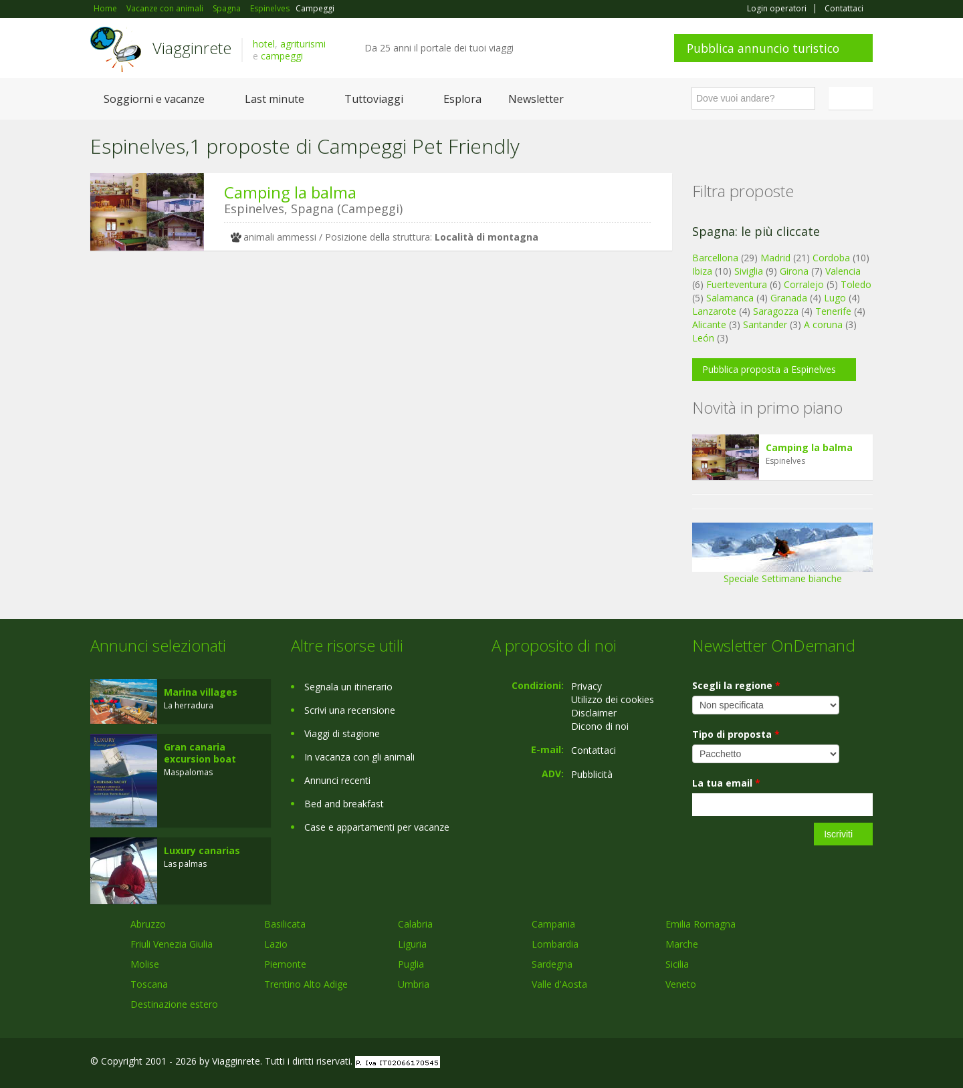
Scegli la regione (736, 685)
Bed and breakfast (344, 803)
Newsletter (536, 99)
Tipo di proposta (736, 734)
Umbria (413, 984)
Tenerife (833, 311)
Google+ (801, 1063)
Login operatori (777, 8)
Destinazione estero (174, 1004)
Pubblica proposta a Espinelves (769, 369)
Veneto (680, 984)
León (703, 337)
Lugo (835, 297)
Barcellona (715, 257)
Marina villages (200, 692)
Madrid (775, 257)
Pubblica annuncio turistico (763, 48)
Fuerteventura (736, 284)
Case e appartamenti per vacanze (376, 827)
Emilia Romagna (700, 924)
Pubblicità (592, 774)
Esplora (462, 99)
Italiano (853, 98)
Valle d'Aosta (559, 984)
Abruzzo (148, 924)
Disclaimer (594, 712)
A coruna (823, 324)
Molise (144, 964)
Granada (788, 297)
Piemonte (285, 964)
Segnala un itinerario (348, 686)
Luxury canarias (202, 850)
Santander (765, 324)
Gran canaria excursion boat (200, 752)
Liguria (412, 944)
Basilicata (285, 924)
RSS (865, 1063)
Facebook (772, 1063)
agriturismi (303, 43)
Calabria (415, 924)
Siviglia (748, 271)
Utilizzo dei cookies (612, 699)
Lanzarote (714, 311)
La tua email (726, 783)
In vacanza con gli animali (359, 757)
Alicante (709, 324)
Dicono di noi (600, 726)
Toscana (149, 984)
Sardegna (552, 964)
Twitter (834, 1063)
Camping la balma (290, 192)
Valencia (843, 271)
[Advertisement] (371, 364)
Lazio (276, 944)
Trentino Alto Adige (306, 984)
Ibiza (702, 271)
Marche (681, 944)
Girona (794, 271)
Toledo (856, 284)
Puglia (411, 964)
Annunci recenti (337, 780)
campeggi (282, 55)
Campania (553, 924)
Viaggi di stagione (342, 733)
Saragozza (775, 311)
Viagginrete (191, 48)
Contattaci (844, 8)
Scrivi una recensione (349, 710)
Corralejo (804, 284)
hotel (264, 43)
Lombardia (555, 944)
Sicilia (677, 964)
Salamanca (730, 297)
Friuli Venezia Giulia (171, 944)
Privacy (586, 686)
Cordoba (831, 257)
